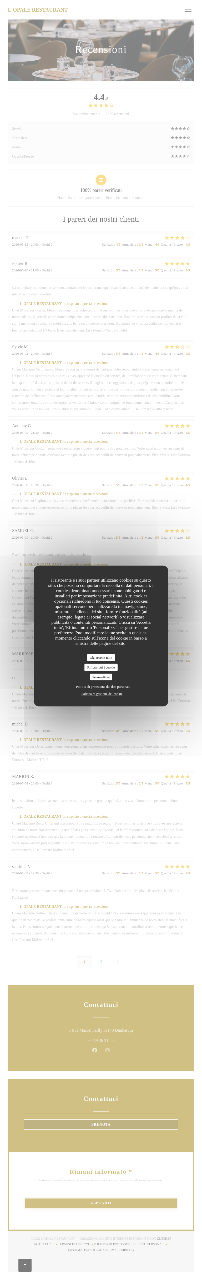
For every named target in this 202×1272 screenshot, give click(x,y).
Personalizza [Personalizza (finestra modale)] (101, 677)
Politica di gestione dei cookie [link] (102, 694)
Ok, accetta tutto (101, 657)
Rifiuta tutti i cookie (101, 667)
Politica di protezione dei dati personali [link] (103, 687)
